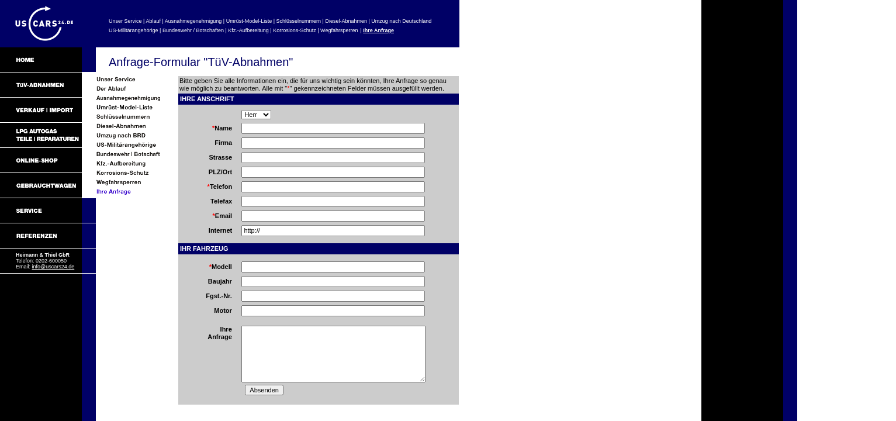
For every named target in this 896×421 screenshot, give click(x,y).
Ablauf (153, 21)
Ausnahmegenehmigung (193, 21)
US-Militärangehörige (133, 30)
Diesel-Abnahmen (346, 21)
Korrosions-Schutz (294, 30)
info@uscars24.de (53, 267)
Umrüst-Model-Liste (249, 21)
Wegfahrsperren (339, 30)
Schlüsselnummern (298, 21)
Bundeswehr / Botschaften (193, 30)
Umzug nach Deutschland (401, 21)
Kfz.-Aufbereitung (248, 30)
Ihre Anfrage (378, 30)
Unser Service (125, 21)
